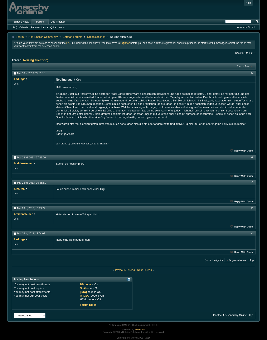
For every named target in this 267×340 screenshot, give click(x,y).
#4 (252, 207)
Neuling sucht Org (35, 60)
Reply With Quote (242, 150)
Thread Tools (243, 66)
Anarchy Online (237, 315)
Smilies (84, 288)
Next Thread (144, 270)
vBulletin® (140, 329)
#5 (252, 233)
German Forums (72, 36)
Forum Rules (88, 304)
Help (248, 2)
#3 (252, 182)
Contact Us (220, 315)
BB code (85, 284)
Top (252, 260)
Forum (40, 21)
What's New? (21, 21)
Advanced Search (246, 27)
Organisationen (96, 36)
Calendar (24, 27)
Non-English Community (43, 36)
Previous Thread (125, 270)
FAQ (15, 27)
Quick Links (56, 27)
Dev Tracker (58, 21)
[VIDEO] (85, 295)
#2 (252, 157)
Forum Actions (38, 27)
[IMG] (83, 291)
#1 (252, 72)
